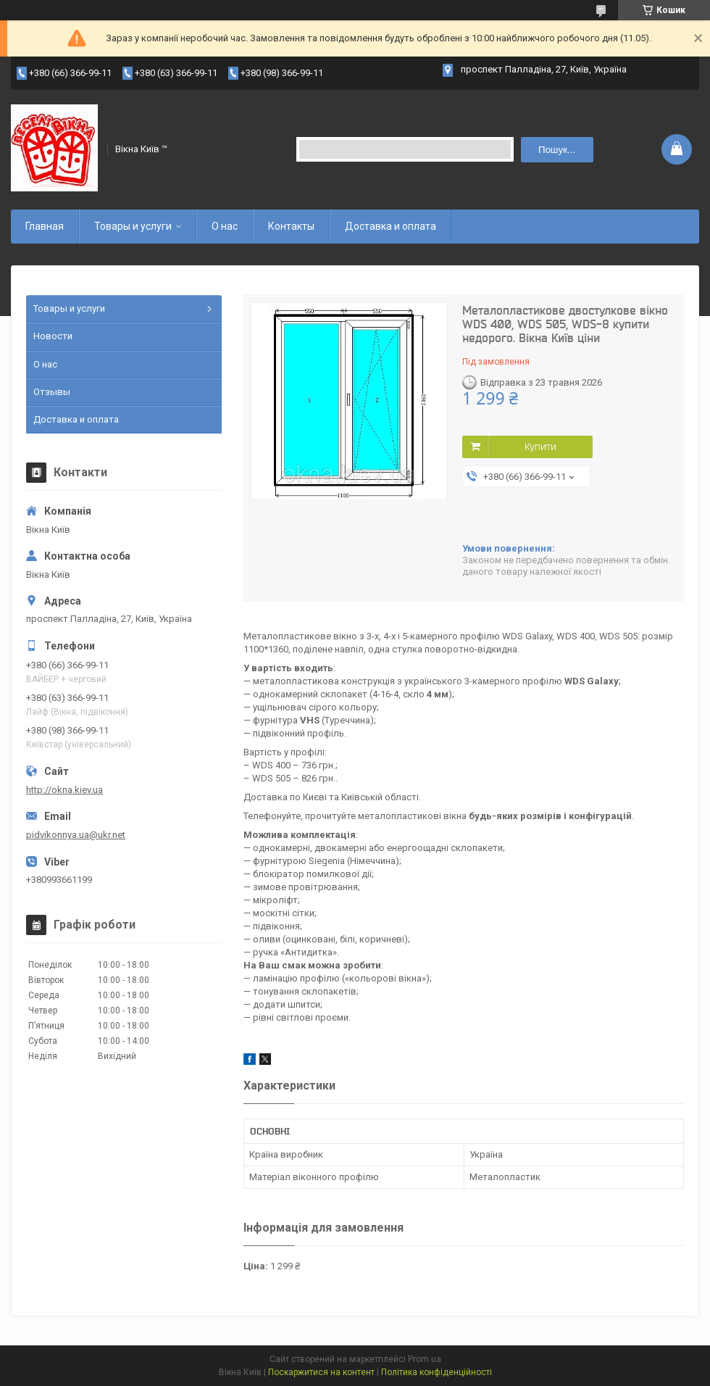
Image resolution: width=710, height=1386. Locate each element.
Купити (540, 446)
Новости (52, 336)
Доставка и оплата (390, 226)
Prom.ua (424, 1359)
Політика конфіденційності (436, 1372)
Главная (44, 226)
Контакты (291, 226)
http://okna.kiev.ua (64, 789)
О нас (225, 226)
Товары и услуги (133, 226)
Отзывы (51, 391)
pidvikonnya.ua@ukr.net (75, 834)
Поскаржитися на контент (321, 1372)
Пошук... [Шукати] (556, 149)
